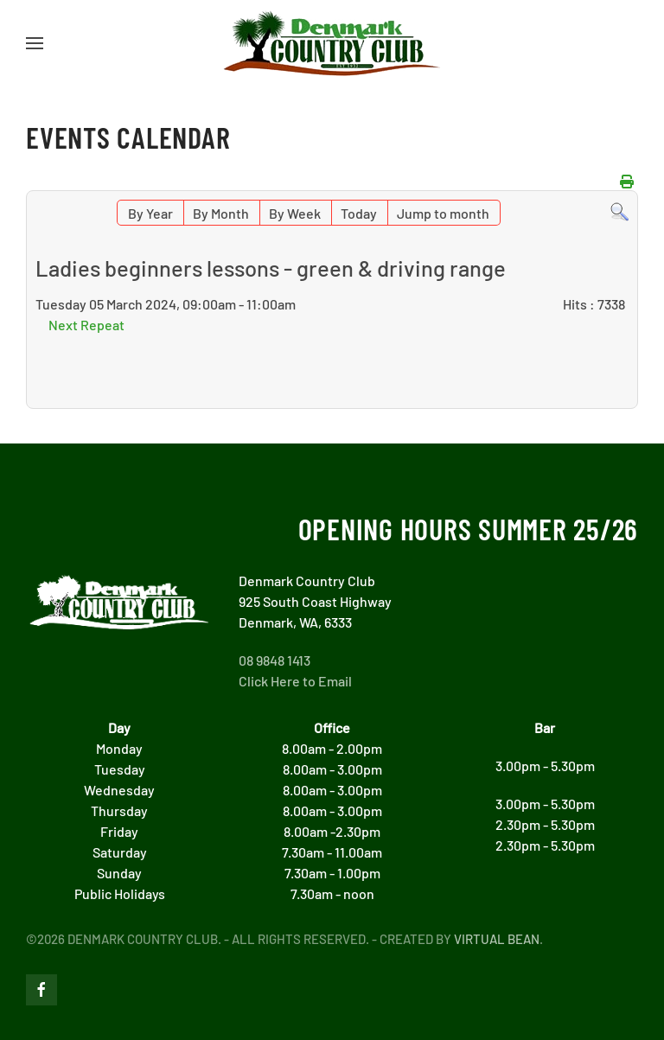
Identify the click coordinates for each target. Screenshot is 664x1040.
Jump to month (443, 213)
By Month (221, 213)
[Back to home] (332, 43)
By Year (150, 213)
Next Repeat (86, 324)
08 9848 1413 (274, 660)
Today (359, 213)
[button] (34, 43)
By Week (295, 213)
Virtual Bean (497, 939)
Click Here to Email (295, 681)
